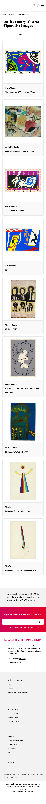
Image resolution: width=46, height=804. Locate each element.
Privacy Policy (34, 627)
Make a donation (13, 663)
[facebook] (12, 767)
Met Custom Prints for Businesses (18, 692)
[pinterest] (15, 767)
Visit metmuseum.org (14, 721)
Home (4, 15)
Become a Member (13, 718)
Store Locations (12, 744)
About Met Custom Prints (15, 741)
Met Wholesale (12, 748)
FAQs (9, 685)
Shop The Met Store (14, 714)
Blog (9, 752)
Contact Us (11, 689)
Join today (22, 659)
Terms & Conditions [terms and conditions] (16, 791)
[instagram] (8, 767)
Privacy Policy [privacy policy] (29, 791)
